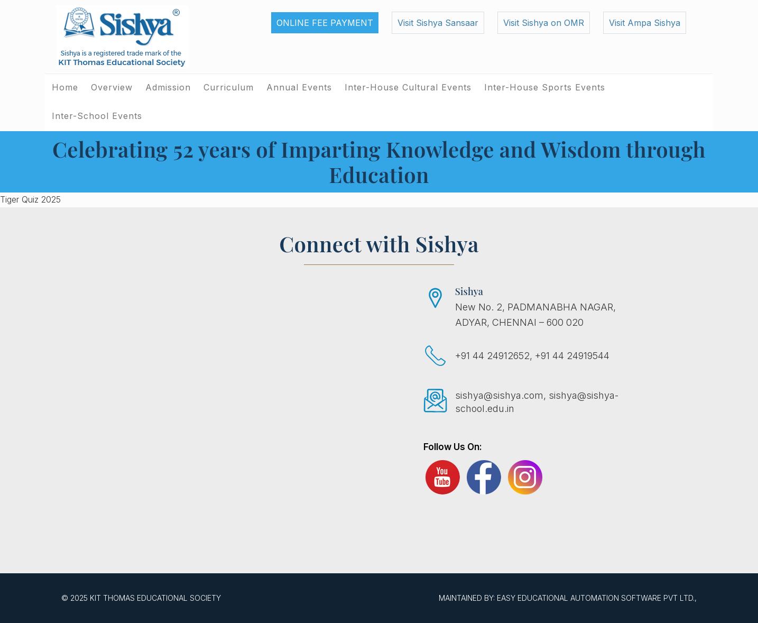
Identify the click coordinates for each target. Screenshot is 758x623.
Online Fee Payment (324, 22)
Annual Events (299, 87)
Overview (112, 87)
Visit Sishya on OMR (543, 22)
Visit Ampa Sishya (644, 22)
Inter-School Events (97, 116)
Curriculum (229, 87)
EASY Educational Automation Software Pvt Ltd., (597, 597)
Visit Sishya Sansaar (438, 22)
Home (65, 87)
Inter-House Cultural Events (408, 87)
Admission (168, 87)
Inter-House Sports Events (544, 87)
